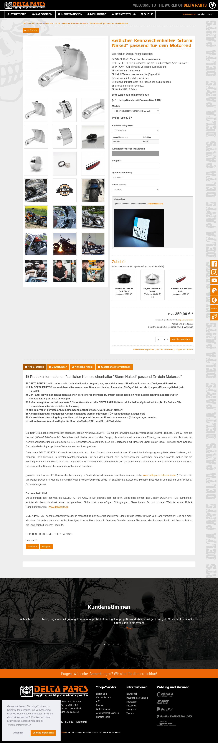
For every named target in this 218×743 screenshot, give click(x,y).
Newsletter (131, 693)
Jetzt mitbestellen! (155, 204)
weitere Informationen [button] (19, 725)
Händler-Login (103, 717)
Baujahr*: (117, 160)
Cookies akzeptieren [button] (43, 733)
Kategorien (42, 15)
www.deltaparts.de (58, 507)
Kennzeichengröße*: (123, 125)
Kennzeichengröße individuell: (128, 148)
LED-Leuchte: (119, 184)
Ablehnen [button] (18, 733)
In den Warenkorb (181, 339)
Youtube (130, 713)
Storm (58, 23)
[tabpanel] (109, 624)
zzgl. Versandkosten (185, 320)
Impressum (131, 701)
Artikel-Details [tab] (34, 367)
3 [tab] (109, 644)
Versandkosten (61, 732)
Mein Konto (97, 14)
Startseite (16, 14)
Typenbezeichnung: (122, 172)
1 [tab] (99, 644)
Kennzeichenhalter (45, 23)
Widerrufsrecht (103, 709)
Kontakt (100, 705)
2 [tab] (104, 644)
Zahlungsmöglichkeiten (107, 713)
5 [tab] (118, 644)
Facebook (32, 546)
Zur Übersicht (30, 30)
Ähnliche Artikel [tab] (82, 367)
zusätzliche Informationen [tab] (114, 367)
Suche (147, 14)
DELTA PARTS (29, 23)
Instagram (46, 546)
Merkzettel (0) (124, 14)
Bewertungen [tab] (58, 367)
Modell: (116, 106)
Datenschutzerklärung (137, 697)
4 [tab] (113, 644)
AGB (98, 701)
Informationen (70, 14)
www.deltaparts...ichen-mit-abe (159, 475)
